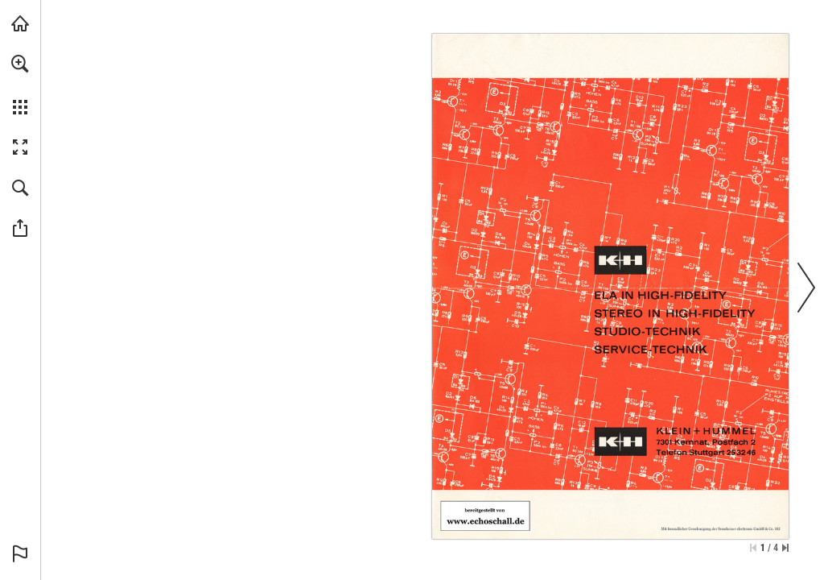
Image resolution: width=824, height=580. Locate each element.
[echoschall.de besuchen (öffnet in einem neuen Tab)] (20, 23)
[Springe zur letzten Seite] (785, 548)
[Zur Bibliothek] (485, 516)
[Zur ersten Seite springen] (753, 548)
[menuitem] (20, 84)
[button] (20, 64)
